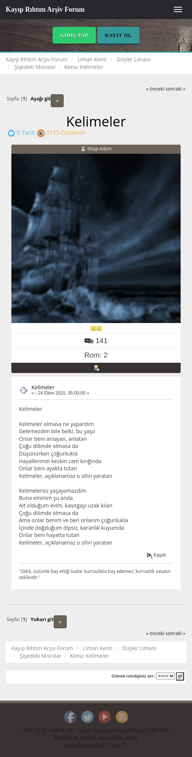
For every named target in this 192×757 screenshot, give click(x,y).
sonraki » (175, 89)
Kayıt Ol (118, 35)
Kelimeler (43, 387)
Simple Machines (95, 730)
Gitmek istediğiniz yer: (133, 676)
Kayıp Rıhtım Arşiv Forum (45, 9)
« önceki (155, 89)
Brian (131, 738)
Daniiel (87, 738)
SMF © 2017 (62, 730)
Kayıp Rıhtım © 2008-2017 (142, 730)
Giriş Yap (74, 35)
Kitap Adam (99, 148)
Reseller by (67, 738)
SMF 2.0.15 (34, 730)
